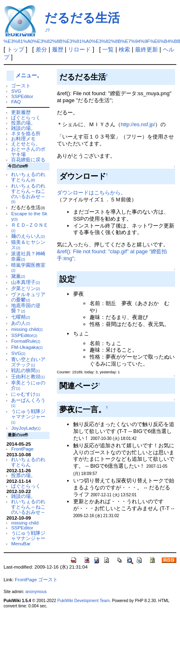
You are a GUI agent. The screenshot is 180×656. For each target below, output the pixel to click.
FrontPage (22, 448)
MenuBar (20, 543)
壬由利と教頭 (28, 376)
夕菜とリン (25, 288)
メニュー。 (29, 75)
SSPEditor (22, 96)
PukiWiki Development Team (83, 600)
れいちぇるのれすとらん (28, 177)
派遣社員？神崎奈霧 (28, 256)
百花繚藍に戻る (28, 159)
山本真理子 (25, 282)
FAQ (15, 101)
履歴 (57, 49)
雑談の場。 (23, 128)
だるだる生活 (82, 18)
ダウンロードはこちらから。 (91, 193)
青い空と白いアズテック (28, 362)
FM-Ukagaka (27, 347)
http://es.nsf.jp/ (138, 124)
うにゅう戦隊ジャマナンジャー (28, 416)
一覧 (108, 49)
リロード (79, 49)
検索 (124, 49)
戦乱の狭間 (25, 370)
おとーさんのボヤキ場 (28, 151)
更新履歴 (21, 112)
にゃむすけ (25, 394)
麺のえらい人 (28, 236)
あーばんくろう (28, 402)
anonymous (36, 591)
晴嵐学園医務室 (28, 267)
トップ (15, 49)
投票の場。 (23, 122)
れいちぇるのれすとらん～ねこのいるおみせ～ (28, 193)
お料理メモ (23, 138)
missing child (27, 329)
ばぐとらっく (25, 117)
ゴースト (21, 85)
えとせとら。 (25, 143)
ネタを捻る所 (25, 133)
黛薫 (18, 276)
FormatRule (25, 341)
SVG (16, 91)
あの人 (20, 323)
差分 (41, 49)
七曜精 (20, 316)
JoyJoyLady (25, 428)
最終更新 (146, 49)
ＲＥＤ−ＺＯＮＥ (29, 227)
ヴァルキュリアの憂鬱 (28, 297)
